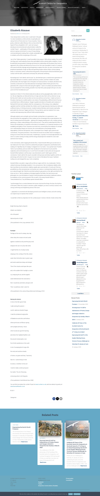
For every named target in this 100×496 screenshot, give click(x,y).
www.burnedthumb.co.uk (17, 386)
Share (81, 93)
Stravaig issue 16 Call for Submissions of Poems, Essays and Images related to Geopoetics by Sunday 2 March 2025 (81, 313)
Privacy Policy (77, 494)
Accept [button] (70, 494)
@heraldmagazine (80, 264)
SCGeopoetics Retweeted (82, 184)
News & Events (50, 7)
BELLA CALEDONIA (82, 186)
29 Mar (86, 188)
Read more (24, 441)
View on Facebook (75, 93)
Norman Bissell (81, 220)
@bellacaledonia (80, 188)
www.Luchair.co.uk (40, 384)
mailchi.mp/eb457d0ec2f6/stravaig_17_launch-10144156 (80, 117)
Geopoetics (24, 7)
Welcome (16, 7)
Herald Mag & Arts (82, 262)
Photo (75, 126)
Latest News (15, 424)
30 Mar (83, 222)
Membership (39, 7)
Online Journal (61, 7)
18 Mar (86, 264)
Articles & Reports (74, 7)
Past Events (42, 438)
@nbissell (78, 222)
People (32, 7)
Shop (84, 7)
